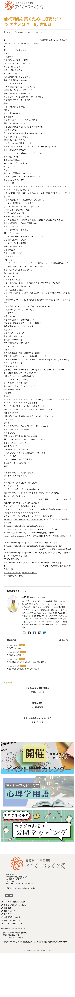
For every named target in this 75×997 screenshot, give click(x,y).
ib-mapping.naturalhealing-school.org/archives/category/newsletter (33, 546)
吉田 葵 (9, 32)
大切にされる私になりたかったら (37, 718)
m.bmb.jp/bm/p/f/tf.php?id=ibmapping (20, 572)
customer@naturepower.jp (15, 542)
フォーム (16, 888)
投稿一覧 (63, 640)
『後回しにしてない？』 (17, 655)
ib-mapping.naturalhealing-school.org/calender (24, 526)
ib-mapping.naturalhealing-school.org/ (20, 532)
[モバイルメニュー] (69, 4)
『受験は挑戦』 (37, 703)
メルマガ (38, 32)
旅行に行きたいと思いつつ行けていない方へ (25, 669)
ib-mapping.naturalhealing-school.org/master (23, 519)
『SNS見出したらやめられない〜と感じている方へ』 (28, 662)
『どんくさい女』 (15, 648)
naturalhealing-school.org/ (15, 536)
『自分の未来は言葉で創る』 (38, 688)
